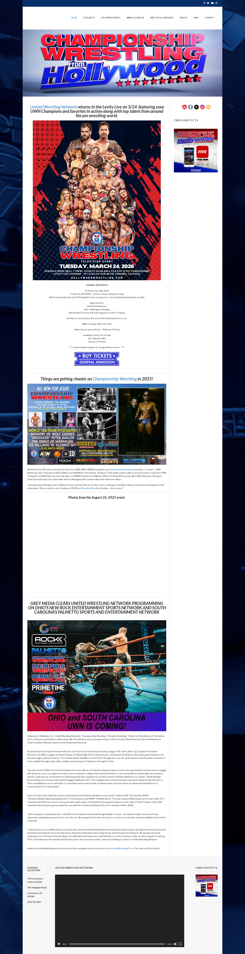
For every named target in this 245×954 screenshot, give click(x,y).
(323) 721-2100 (34, 896)
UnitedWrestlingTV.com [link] (123, 848)
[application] (118, 908)
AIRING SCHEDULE (135, 17)
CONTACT (210, 17)
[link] (53, 106)
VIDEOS (183, 17)
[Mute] (169, 939)
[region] (122, 63)
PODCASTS (89, 17)
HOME (74, 17)
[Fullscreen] (174, 939)
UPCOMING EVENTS (110, 17)
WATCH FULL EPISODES (161, 17)
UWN (195, 17)
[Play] (62, 939)
